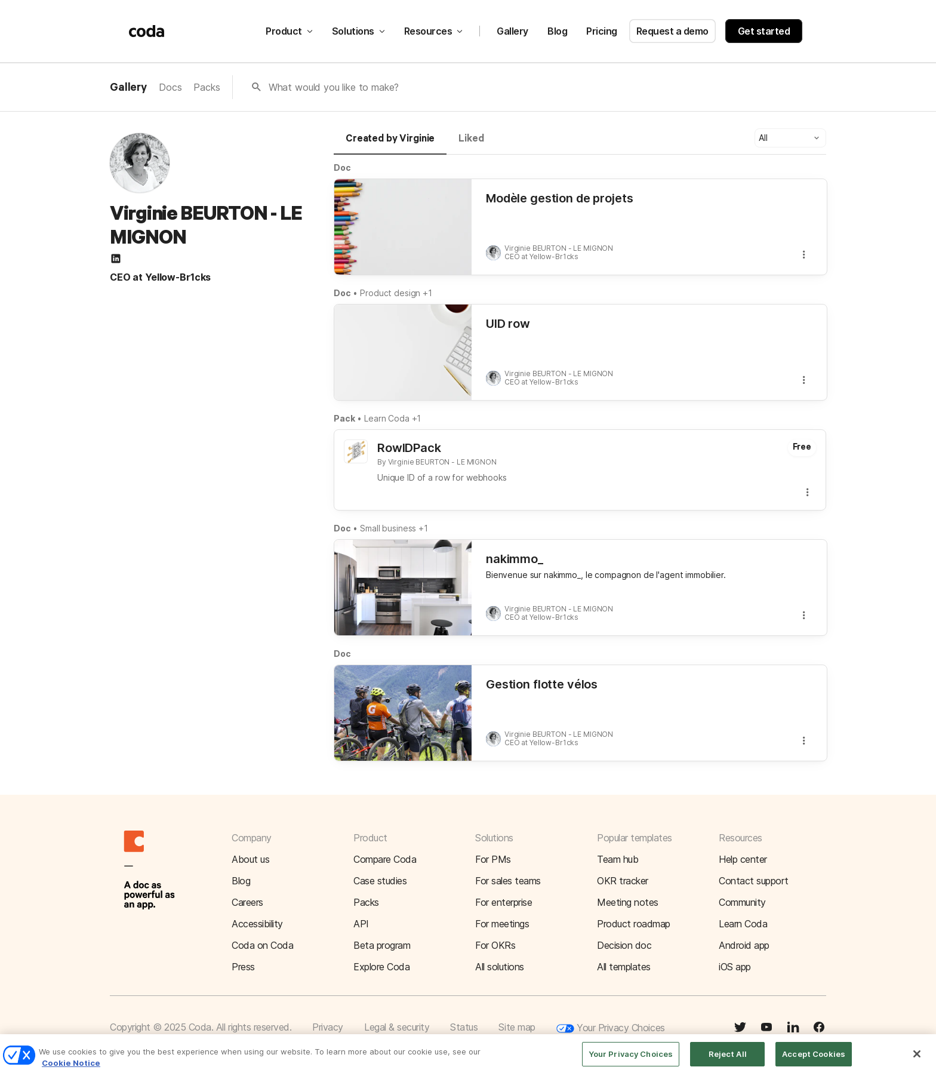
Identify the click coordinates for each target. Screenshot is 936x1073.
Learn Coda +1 (392, 418)
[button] (790, 137)
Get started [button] (764, 31)
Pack (344, 418)
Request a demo (672, 31)
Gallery (512, 31)
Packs (206, 87)
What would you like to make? (334, 87)
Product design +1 (396, 293)
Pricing (601, 31)
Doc (342, 167)
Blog (557, 31)
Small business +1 (394, 528)
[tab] (390, 144)
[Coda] (147, 31)
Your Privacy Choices (610, 1028)
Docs (170, 87)
